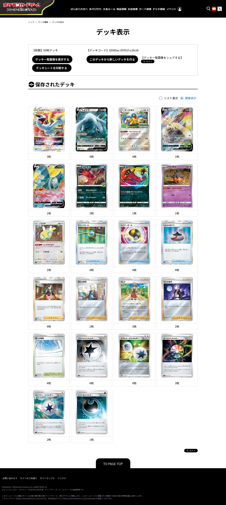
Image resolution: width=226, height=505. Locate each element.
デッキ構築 (43, 22)
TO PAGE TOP (113, 463)
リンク (61, 478)
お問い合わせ (8, 478)
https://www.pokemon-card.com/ (30, 498)
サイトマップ (46, 478)
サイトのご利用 (27, 478)
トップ (31, 22)
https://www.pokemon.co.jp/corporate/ (79, 498)
